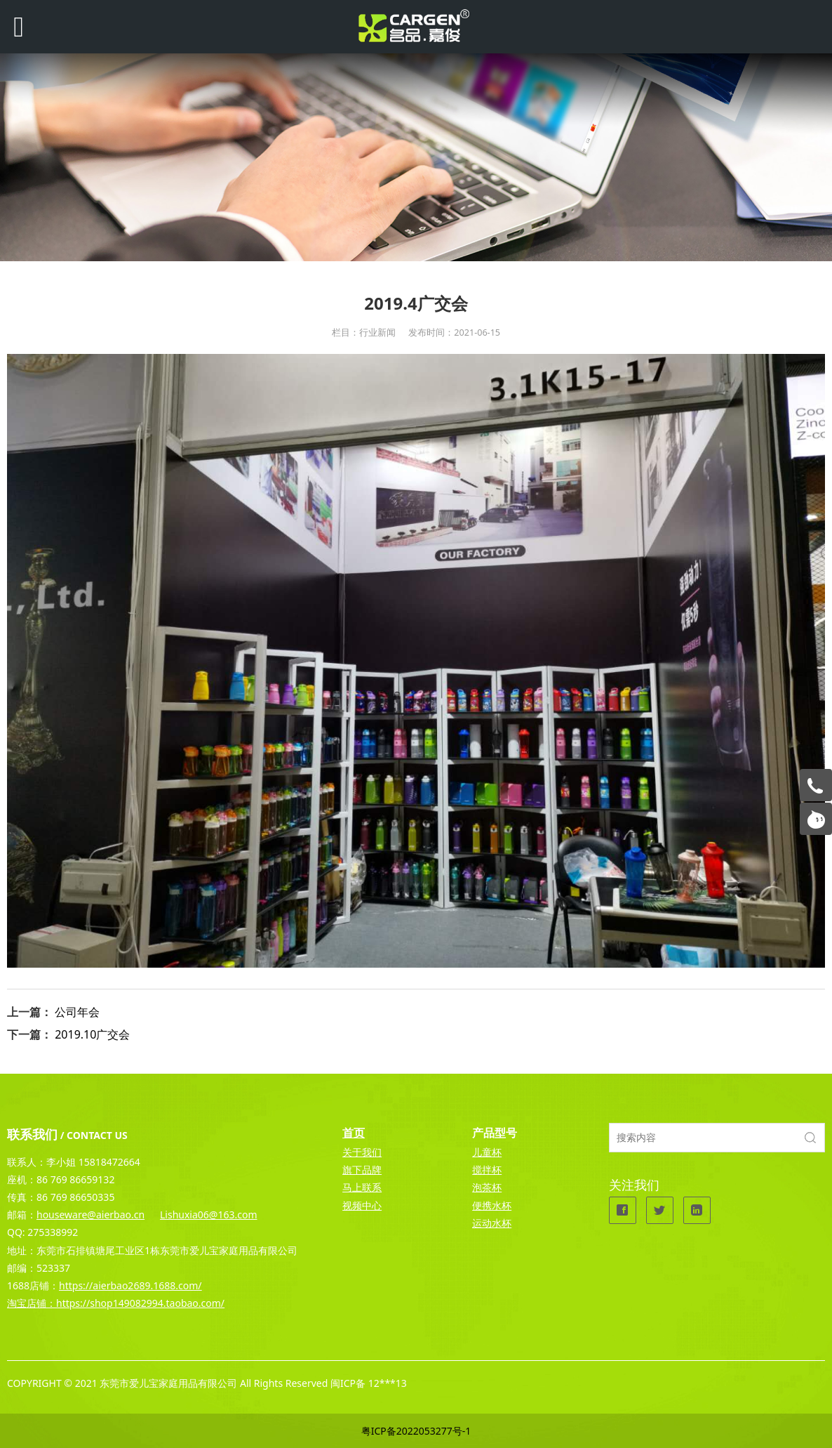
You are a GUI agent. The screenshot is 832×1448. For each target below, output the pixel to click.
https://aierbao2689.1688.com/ (130, 1285)
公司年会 (77, 1012)
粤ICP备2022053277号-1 (416, 1430)
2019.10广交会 (92, 1034)
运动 (482, 1223)
